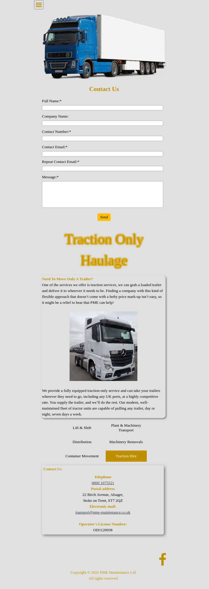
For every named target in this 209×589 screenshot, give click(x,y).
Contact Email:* (55, 147)
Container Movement (82, 456)
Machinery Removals (126, 442)
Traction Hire (126, 456)
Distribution (82, 442)
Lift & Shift (82, 427)
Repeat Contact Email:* (60, 161)
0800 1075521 (103, 483)
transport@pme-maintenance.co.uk (102, 512)
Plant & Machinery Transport (126, 427)
